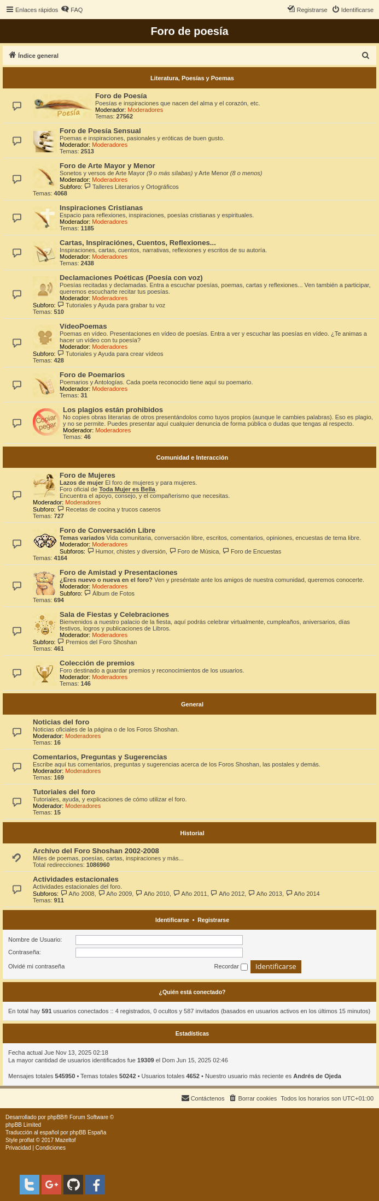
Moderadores (145, 109)
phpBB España (87, 1132)
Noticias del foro (61, 722)
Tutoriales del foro (64, 792)
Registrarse (213, 920)
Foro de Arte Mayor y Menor (107, 166)
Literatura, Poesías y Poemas (192, 78)
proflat (26, 1140)
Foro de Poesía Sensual (100, 131)
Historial (192, 833)
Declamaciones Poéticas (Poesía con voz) (131, 278)
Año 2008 (77, 893)
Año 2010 (152, 893)
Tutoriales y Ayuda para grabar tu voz (111, 305)
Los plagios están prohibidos (113, 410)
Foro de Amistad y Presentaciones (119, 572)
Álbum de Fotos (109, 593)
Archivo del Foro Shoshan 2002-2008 (96, 851)
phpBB (56, 1117)
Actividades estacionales (76, 879)
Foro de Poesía (121, 96)
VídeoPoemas (83, 326)
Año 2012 (228, 893)
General (192, 704)
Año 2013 (265, 893)
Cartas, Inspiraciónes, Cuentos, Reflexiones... (138, 243)
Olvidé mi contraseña (36, 966)
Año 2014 (302, 893)
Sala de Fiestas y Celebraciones (114, 614)
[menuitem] (72, 9)
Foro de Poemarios (92, 375)
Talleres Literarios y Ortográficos (131, 186)
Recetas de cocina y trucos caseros (109, 509)
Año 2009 (115, 893)
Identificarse (172, 920)
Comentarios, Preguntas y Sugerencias (100, 757)
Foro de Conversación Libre (107, 530)
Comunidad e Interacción (192, 457)
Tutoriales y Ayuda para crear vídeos (110, 353)
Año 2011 (190, 893)
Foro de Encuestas (251, 551)
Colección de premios (97, 663)
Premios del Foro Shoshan (97, 642)
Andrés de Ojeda (317, 1076)
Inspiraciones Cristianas (101, 208)
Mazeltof (65, 1140)
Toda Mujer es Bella (127, 489)
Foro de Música (194, 551)
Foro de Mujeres (87, 475)
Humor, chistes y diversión (126, 551)
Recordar (231, 967)
